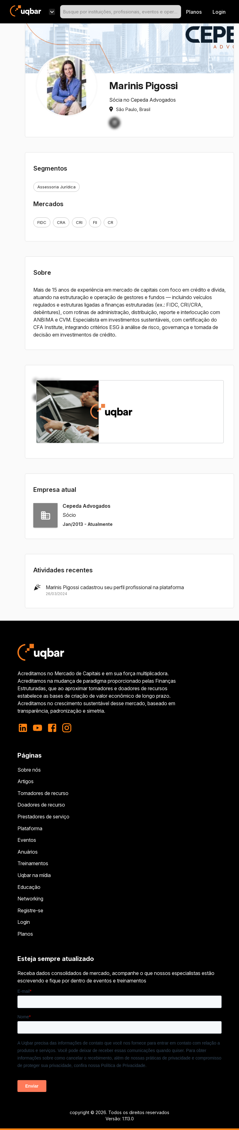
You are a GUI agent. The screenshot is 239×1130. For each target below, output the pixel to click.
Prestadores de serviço (43, 816)
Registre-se (30, 910)
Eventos (26, 840)
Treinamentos (32, 863)
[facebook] (52, 728)
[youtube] (37, 728)
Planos (194, 12)
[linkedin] (24, 728)
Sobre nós (29, 770)
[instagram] (67, 728)
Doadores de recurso (41, 805)
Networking (30, 898)
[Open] (178, 11)
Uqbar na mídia (34, 875)
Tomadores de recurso (42, 793)
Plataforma (29, 828)
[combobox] (120, 11)
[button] (114, 123)
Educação (28, 887)
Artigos (25, 781)
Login (23, 922)
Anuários (27, 852)
